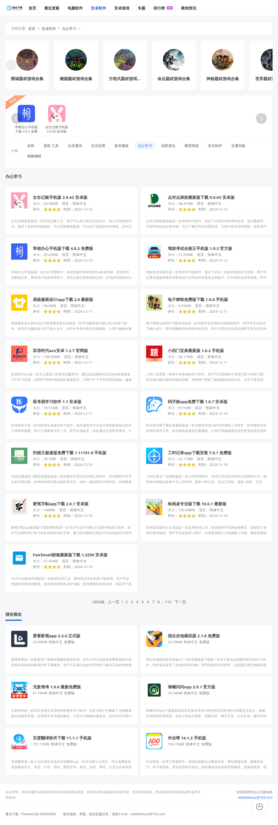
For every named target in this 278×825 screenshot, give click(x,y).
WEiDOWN (48, 814)
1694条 (98, 601)
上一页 (113, 601)
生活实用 (98, 145)
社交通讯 (75, 145)
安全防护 (215, 145)
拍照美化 (168, 145)
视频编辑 (34, 155)
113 (168, 601)
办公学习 (69, 28)
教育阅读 (192, 145)
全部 (30, 145)
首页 (31, 28)
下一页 (180, 601)
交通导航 (238, 145)
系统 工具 (50, 145)
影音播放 (122, 145)
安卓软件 (49, 28)
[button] (267, 65)
